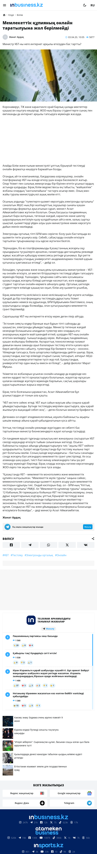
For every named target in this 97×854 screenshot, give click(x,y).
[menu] (4, 5)
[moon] (85, 5)
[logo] (44, 5)
